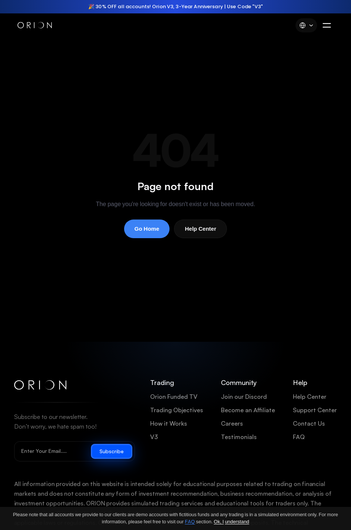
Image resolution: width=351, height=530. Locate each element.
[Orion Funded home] (40, 385)
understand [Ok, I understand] (237, 521)
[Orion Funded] (35, 25)
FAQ (299, 437)
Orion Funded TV (173, 397)
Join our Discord (244, 397)
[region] (175, 6)
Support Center (315, 410)
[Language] (306, 25)
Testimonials (239, 437)
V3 (154, 437)
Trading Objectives (176, 410)
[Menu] (326, 25)
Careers (232, 424)
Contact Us (309, 424)
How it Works (168, 424)
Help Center (200, 229)
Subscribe (111, 451)
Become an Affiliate (248, 410)
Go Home (147, 229)
